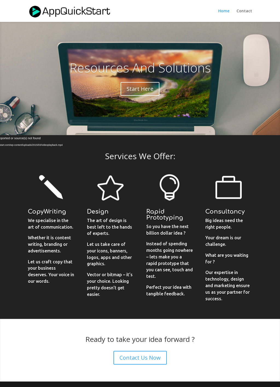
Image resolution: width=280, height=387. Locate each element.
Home (223, 11)
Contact (244, 11)
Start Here (140, 88)
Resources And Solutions (140, 67)
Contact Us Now (140, 357)
